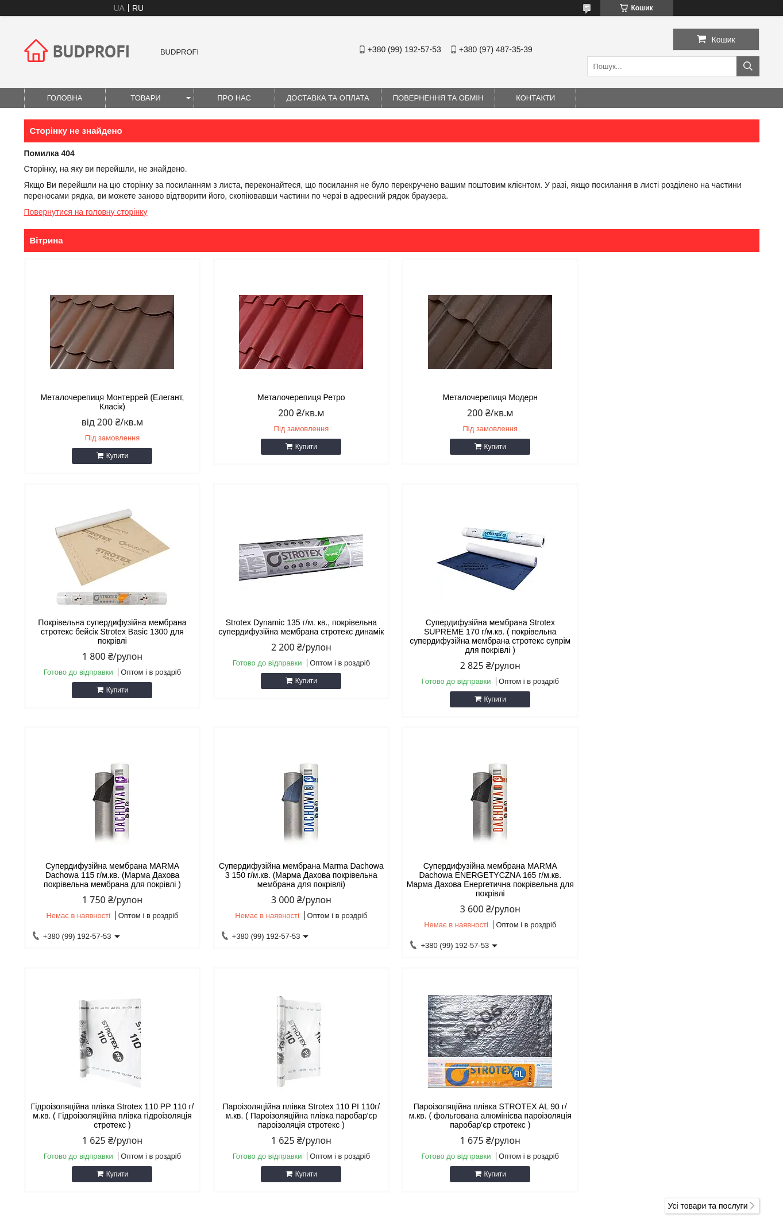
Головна (65, 98)
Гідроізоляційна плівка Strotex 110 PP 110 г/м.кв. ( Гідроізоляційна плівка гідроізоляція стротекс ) (298, 884)
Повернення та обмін (438, 98)
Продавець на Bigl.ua (391, 1198)
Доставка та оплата (328, 98)
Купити (116, 456)
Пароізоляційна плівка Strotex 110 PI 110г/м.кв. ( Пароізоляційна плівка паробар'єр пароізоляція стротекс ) (485, 884)
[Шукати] (747, 66)
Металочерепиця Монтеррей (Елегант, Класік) (111, 402)
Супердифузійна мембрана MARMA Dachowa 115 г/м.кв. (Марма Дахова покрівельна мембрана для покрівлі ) (485, 641)
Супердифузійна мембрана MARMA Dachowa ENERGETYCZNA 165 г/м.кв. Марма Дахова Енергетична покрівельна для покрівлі (111, 888)
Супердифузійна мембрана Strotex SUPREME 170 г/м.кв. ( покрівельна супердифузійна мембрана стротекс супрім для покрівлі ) (298, 645)
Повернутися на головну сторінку (86, 211)
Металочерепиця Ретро (298, 397)
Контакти (535, 98)
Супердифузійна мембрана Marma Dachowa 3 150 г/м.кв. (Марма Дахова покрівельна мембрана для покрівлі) (671, 641)
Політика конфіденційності (456, 1208)
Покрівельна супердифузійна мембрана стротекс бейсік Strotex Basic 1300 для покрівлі (671, 406)
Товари (145, 98)
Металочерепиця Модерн (484, 397)
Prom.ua (445, 1187)
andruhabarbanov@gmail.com (464, 1072)
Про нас (234, 98)
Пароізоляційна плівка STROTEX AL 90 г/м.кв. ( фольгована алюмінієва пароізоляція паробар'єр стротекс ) (672, 884)
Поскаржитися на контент (366, 1208)
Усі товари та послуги (708, 980)
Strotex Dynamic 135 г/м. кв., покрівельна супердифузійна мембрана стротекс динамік (111, 641)
